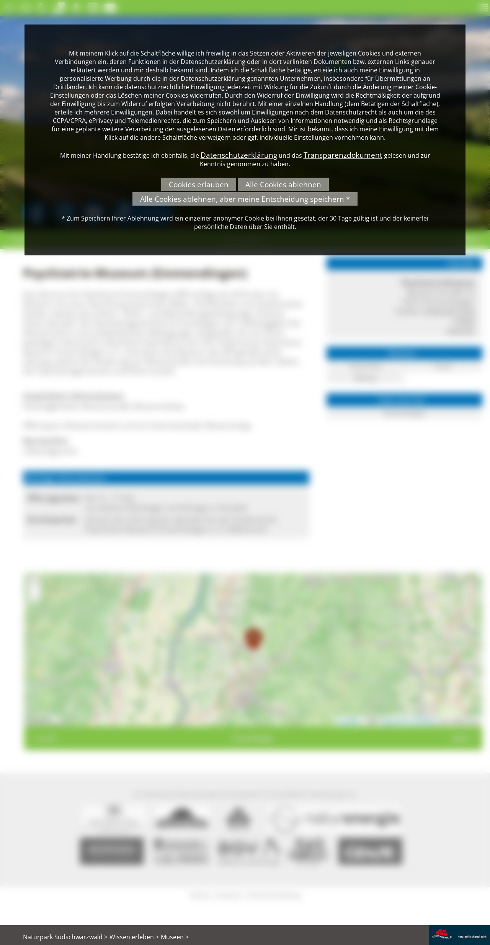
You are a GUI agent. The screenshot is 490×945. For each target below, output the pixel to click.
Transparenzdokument (343, 155)
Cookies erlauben (199, 184)
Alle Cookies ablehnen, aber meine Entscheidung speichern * (245, 199)
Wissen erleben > (134, 937)
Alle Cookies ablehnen (283, 184)
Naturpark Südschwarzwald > (65, 937)
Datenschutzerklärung (239, 155)
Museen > (175, 937)
